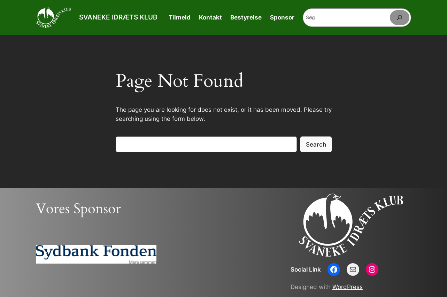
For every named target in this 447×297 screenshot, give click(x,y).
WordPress (347, 286)
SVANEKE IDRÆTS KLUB (118, 17)
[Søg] (399, 17)
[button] (46, 254)
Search (316, 144)
